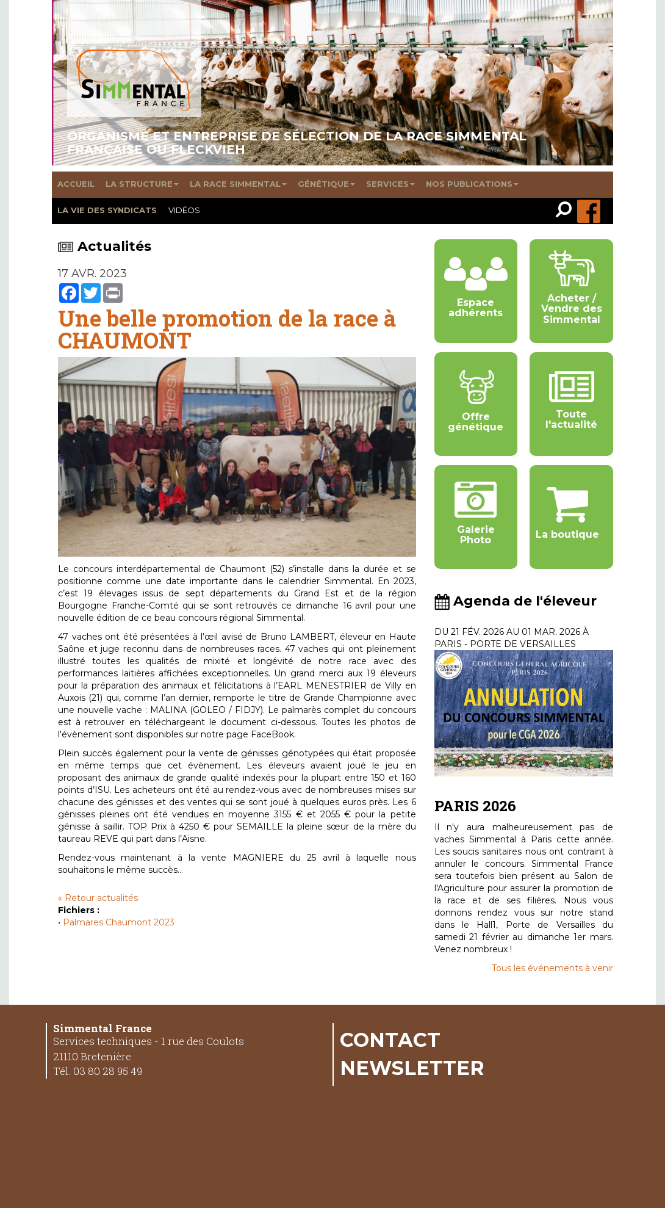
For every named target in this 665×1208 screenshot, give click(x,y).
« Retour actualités (98, 897)
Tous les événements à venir (552, 968)
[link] (566, 211)
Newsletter (412, 1067)
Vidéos (184, 210)
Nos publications (472, 184)
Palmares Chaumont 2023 (118, 922)
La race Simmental (238, 184)
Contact (390, 1039)
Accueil (76, 184)
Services (390, 184)
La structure (142, 184)
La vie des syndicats (107, 210)
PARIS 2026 (475, 806)
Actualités (104, 246)
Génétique (326, 184)
